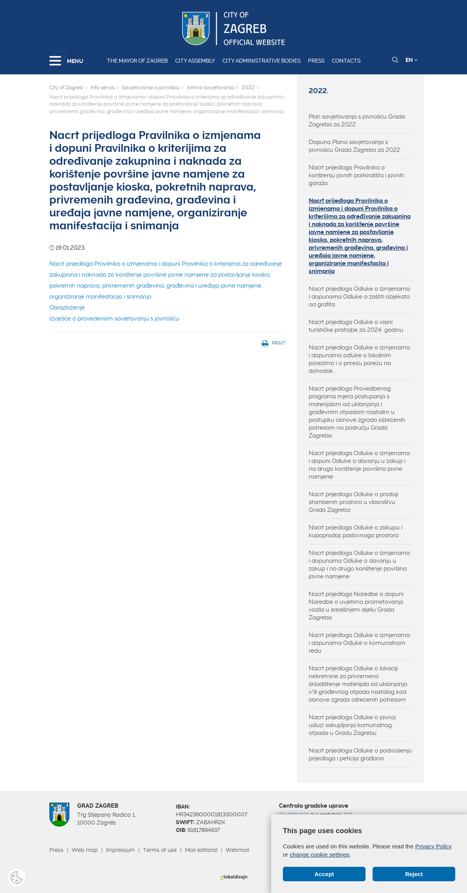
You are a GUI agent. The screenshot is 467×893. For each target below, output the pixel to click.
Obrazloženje (67, 307)
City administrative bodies (261, 61)
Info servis (102, 87)
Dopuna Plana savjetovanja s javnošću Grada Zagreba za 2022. (355, 146)
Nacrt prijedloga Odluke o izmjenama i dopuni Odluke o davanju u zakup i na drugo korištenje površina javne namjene (359, 465)
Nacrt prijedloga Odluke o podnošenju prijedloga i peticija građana (360, 754)
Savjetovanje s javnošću (150, 87)
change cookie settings (320, 854)
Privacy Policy (433, 846)
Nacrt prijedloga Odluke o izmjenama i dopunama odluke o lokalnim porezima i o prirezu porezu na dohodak (359, 359)
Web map (85, 850)
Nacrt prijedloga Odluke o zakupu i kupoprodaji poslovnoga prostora (355, 531)
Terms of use (160, 850)
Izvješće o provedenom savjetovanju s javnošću (114, 318)
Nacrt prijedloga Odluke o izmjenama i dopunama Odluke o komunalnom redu (359, 643)
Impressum (120, 850)
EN (411, 60)
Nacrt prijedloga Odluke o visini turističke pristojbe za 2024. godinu (356, 326)
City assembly (195, 61)
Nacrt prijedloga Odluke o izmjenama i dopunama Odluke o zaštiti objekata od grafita (359, 296)
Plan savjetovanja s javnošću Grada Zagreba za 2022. (357, 120)
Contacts (346, 61)
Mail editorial (201, 850)
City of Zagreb (66, 87)
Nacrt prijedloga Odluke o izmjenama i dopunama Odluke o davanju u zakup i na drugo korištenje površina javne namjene (359, 564)
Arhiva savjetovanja (210, 87)
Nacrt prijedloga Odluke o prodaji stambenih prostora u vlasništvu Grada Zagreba (353, 502)
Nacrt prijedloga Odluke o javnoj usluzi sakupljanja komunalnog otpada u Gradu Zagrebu (352, 725)
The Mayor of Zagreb (137, 61)
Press (316, 61)
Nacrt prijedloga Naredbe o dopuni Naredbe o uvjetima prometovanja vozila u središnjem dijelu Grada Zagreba (356, 606)
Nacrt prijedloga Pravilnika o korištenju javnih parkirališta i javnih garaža (356, 175)
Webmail (237, 850)
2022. (248, 87)
